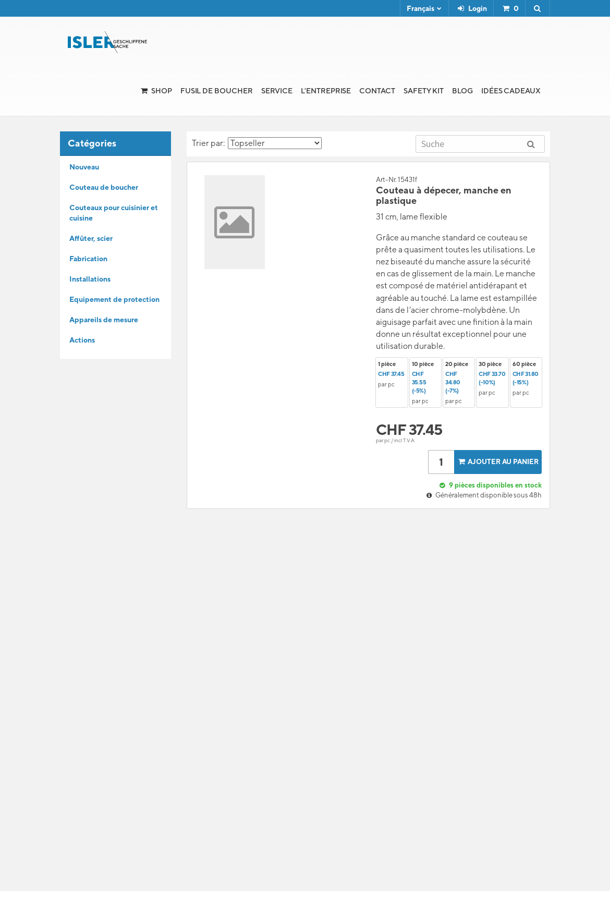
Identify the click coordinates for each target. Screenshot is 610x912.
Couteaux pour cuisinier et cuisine (113, 212)
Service (277, 91)
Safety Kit (424, 91)
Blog (462, 91)
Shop (161, 91)
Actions (82, 340)
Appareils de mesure (103, 319)
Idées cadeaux (511, 91)
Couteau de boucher (103, 187)
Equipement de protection (114, 299)
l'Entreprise (326, 91)
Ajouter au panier (497, 462)
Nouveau (84, 167)
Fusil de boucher (216, 91)
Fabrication (88, 258)
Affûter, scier (91, 238)
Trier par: (257, 143)
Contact (377, 91)
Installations (90, 279)
